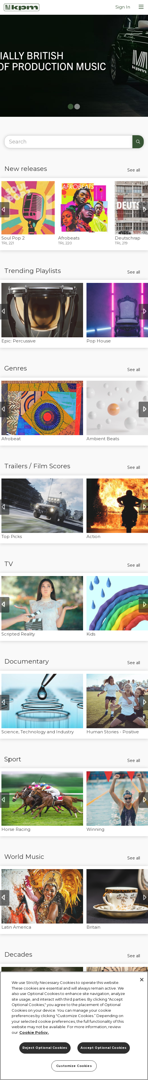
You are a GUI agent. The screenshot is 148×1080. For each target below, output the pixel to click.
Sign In (122, 7)
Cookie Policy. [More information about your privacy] (34, 1032)
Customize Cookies (74, 1066)
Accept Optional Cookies (103, 1048)
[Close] (142, 979)
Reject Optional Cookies (44, 1048)
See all (133, 170)
